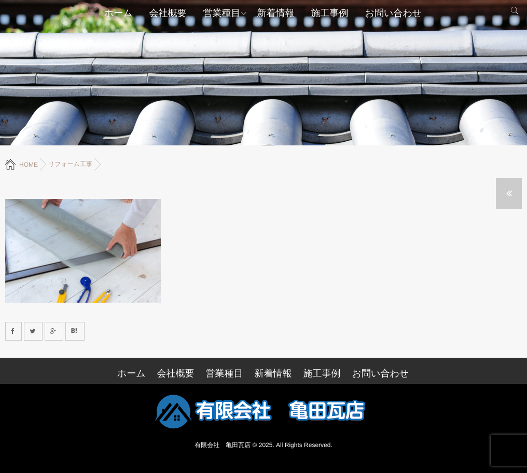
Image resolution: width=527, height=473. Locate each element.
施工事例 (330, 13)
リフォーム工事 (70, 164)
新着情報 (276, 13)
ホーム (118, 13)
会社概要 (168, 13)
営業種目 (222, 13)
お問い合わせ (393, 13)
